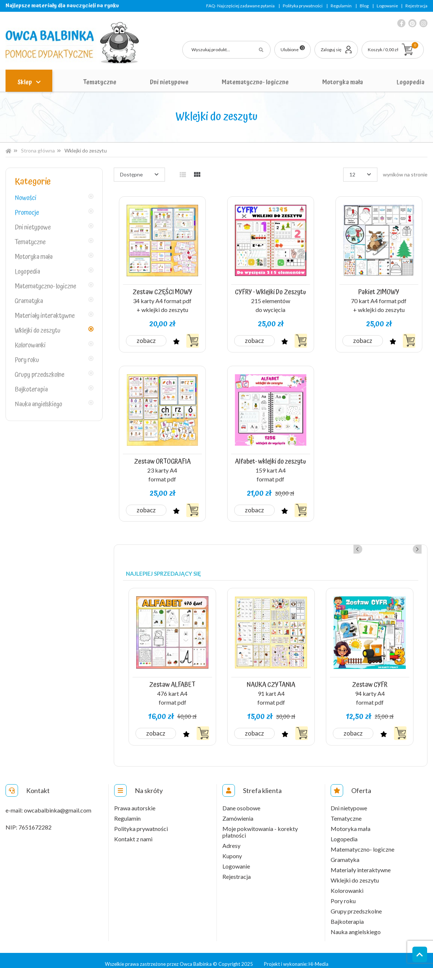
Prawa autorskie (134, 801)
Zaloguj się (331, 49)
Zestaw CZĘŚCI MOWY (162, 290)
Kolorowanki (30, 345)
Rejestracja (416, 5)
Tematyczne (99, 82)
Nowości (25, 198)
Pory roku (27, 360)
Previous (407, 544)
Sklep (25, 82)
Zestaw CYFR (369, 678)
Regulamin (341, 5)
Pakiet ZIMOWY (379, 290)
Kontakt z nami (133, 832)
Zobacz (146, 338)
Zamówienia (237, 811)
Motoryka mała (342, 82)
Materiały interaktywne (45, 316)
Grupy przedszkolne (39, 375)
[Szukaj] (226, 50)
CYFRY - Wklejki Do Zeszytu (270, 290)
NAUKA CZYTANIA (271, 678)
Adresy (231, 838)
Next (417, 544)
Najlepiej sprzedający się (163, 569)
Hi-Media (318, 957)
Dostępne (131, 174)
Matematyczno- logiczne (255, 82)
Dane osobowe (241, 801)
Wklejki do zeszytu (37, 330)
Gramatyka (29, 301)
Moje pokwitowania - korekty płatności (260, 825)
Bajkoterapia (31, 389)
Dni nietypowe (169, 82)
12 (352, 174)
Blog (364, 5)
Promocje (27, 212)
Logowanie (387, 5)
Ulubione (293, 48)
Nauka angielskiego (38, 404)
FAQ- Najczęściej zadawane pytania (240, 5)
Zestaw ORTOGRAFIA (162, 457)
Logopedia (411, 82)
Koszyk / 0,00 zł (393, 47)
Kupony (232, 849)
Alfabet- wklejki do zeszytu (270, 457)
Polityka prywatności (303, 5)
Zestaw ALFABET (172, 678)
